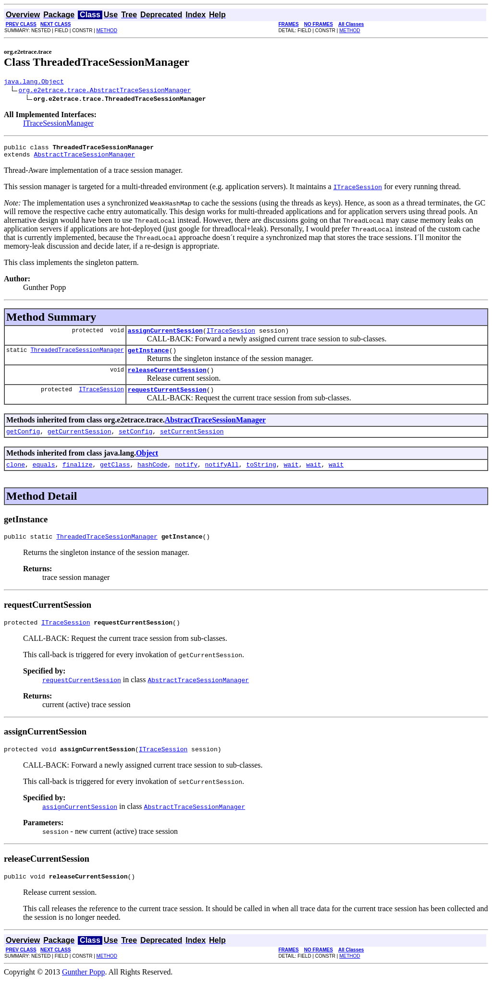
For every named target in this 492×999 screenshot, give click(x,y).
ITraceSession (231, 336)
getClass (115, 477)
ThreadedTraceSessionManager (76, 357)
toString (261, 477)
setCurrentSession (192, 442)
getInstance (148, 357)
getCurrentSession (79, 442)
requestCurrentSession (167, 399)
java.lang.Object (34, 82)
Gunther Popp (83, 991)
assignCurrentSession (165, 336)
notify (186, 477)
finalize (77, 477)
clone (15, 477)
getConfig (23, 442)
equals (44, 477)
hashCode (152, 477)
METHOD (107, 30)
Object (147, 464)
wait (290, 477)
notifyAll (222, 477)
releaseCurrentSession (167, 378)
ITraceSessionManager (58, 124)
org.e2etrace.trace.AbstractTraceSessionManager (105, 91)
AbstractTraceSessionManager (84, 158)
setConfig (135, 442)
